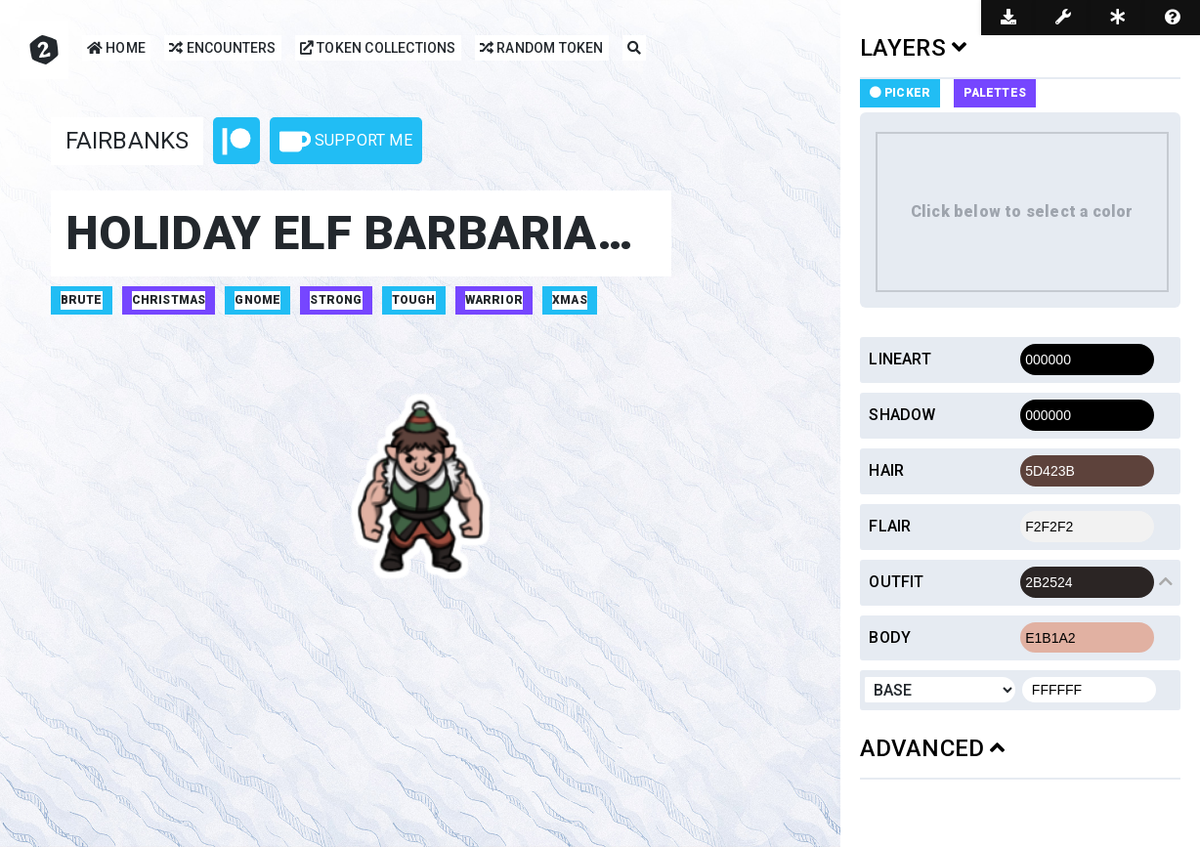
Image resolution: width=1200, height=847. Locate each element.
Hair (886, 470)
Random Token (542, 49)
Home (116, 49)
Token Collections (378, 49)
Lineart (899, 359)
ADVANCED (933, 748)
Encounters (222, 49)
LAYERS (913, 48)
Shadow (902, 414)
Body (890, 637)
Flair (890, 526)
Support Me (345, 141)
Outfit (896, 581)
